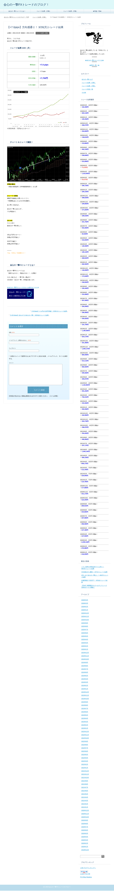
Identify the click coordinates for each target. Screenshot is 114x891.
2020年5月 (84, 834)
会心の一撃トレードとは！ (17, 11)
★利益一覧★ (97, 11)
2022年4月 (84, 758)
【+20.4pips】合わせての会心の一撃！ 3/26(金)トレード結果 (29, 315)
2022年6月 (84, 751)
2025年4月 (84, 640)
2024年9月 (84, 663)
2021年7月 (84, 788)
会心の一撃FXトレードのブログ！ (28, 5)
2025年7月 (84, 630)
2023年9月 (84, 702)
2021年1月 (84, 807)
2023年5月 (84, 715)
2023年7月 (84, 709)
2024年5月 (84, 676)
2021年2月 (84, 804)
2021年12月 (85, 771)
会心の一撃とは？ (87, 80)
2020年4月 (84, 837)
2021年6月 (84, 791)
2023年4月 (84, 719)
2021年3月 (84, 801)
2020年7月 (84, 827)
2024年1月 (84, 689)
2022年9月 (84, 742)
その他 (84, 93)
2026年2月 (84, 607)
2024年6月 (84, 672)
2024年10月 (85, 659)
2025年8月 (84, 626)
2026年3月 (84, 603)
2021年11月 (85, 774)
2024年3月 (84, 682)
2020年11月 (85, 814)
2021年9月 (84, 781)
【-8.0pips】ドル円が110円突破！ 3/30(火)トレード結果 (49, 311)
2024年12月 (85, 653)
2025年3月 (84, 643)
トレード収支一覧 (87, 89)
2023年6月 (84, 712)
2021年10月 (85, 778)
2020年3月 (84, 840)
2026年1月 (84, 610)
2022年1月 (84, 768)
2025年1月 (84, 649)
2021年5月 (84, 794)
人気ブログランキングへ (88, 868)
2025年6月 (84, 633)
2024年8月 (84, 666)
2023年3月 (84, 722)
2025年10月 (85, 620)
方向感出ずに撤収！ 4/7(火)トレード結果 (94, 572)
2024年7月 (84, 669)
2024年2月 (84, 686)
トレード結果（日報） (44, 11)
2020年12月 (85, 811)
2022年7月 (84, 748)
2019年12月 (85, 850)
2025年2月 (84, 646)
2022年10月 (85, 738)
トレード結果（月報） (70, 11)
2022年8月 (84, 745)
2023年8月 (84, 705)
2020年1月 (84, 847)
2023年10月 (85, 699)
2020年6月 (84, 830)
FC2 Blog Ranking (86, 877)
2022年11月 (85, 735)
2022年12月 (85, 732)
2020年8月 (84, 824)
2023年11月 (85, 695)
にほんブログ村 (85, 874)
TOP (16, 17)
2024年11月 (85, 656)
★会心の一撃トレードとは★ (94, 60)
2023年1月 (84, 728)
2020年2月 (84, 843)
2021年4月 (84, 797)
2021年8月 (84, 784)
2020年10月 (85, 817)
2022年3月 (84, 761)
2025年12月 (85, 613)
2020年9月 (84, 820)
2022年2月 (84, 765)
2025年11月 (85, 617)
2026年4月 (84, 600)
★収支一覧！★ (94, 65)
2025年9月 (84, 623)
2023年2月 (84, 725)
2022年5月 (84, 755)
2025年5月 (84, 636)
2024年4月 (84, 679)
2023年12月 (85, 692)
